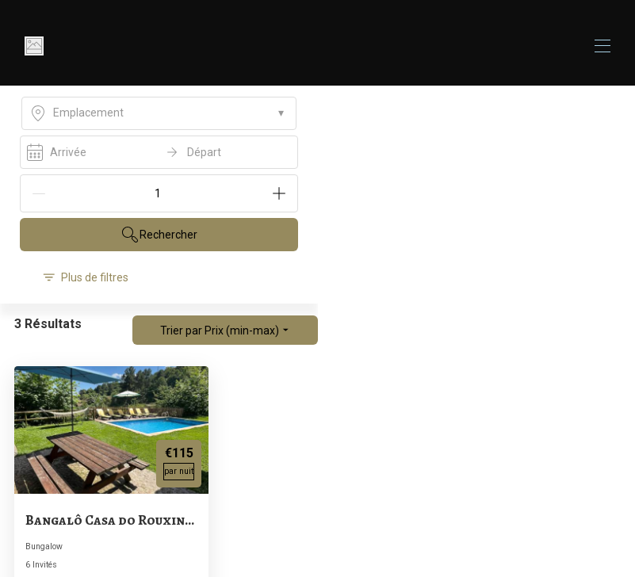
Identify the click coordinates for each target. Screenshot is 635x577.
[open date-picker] (159, 152)
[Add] (279, 193)
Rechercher (158, 234)
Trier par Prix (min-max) (225, 330)
